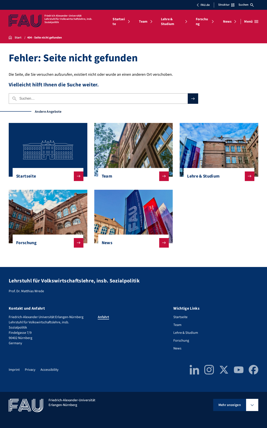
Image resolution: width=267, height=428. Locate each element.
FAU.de (203, 5)
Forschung (202, 21)
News (227, 21)
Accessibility (49, 369)
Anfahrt (103, 317)
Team (143, 21)
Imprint (14, 369)
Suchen (246, 5)
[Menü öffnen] (251, 21)
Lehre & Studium (167, 21)
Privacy (30, 369)
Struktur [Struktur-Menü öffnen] (226, 5)
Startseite (119, 21)
